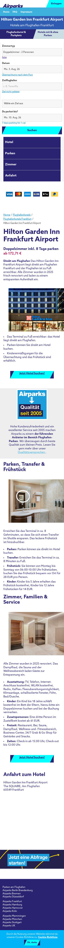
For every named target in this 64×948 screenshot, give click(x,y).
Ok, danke (32, 943)
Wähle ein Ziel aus (12, 97)
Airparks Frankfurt (12, 901)
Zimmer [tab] (10, 164)
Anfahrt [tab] (10, 175)
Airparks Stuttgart (12, 922)
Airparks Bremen (12, 893)
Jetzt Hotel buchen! (32, 373)
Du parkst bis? (10, 111)
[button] (32, 69)
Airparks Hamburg (12, 905)
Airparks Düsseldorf (13, 896)
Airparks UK (9, 925)
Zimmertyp (8, 46)
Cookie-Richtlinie (48, 937)
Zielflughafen (9, 80)
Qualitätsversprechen (32, 452)
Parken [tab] (10, 153)
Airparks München (12, 919)
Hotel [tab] (9, 142)
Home (6, 12)
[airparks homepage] (13, 4)
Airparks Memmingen (14, 916)
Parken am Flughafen (14, 887)
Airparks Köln (10, 911)
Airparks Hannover (13, 908)
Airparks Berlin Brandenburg (18, 890)
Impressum (26, 12)
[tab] (16, 34)
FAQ (15, 12)
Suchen (32, 130)
